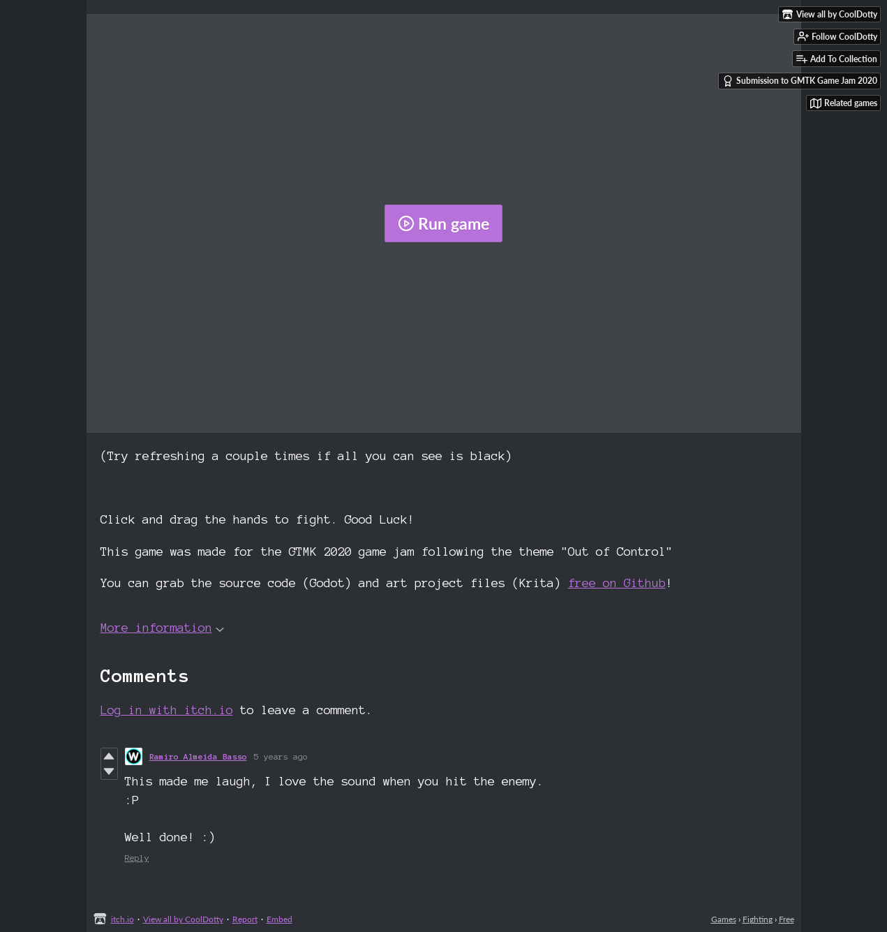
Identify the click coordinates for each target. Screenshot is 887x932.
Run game (443, 223)
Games (723, 919)
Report (245, 919)
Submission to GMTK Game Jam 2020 (799, 81)
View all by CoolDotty (183, 919)
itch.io (122, 919)
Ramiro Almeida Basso (198, 756)
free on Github (617, 582)
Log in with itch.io (166, 709)
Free (786, 919)
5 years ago (281, 756)
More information (162, 627)
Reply (137, 857)
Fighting (758, 919)
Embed (279, 919)
